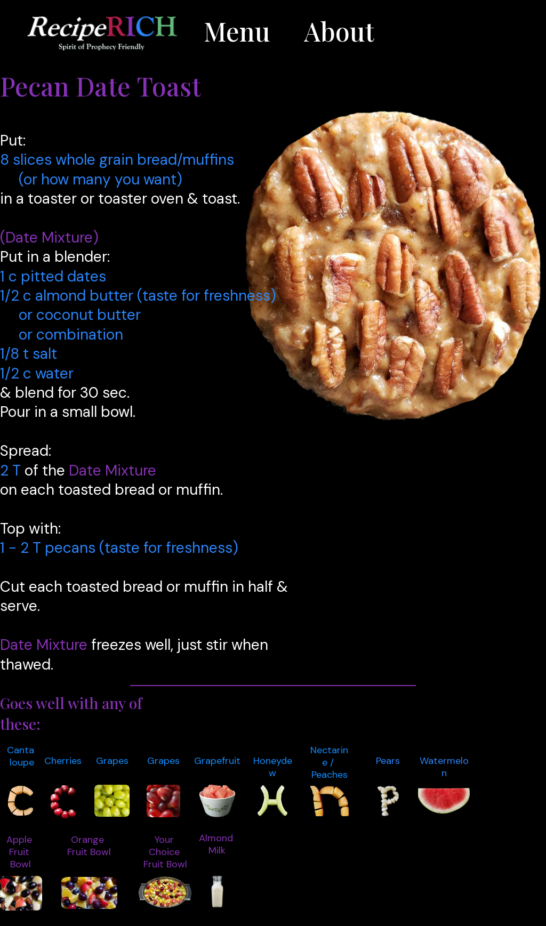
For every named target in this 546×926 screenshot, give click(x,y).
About (339, 31)
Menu (237, 31)
